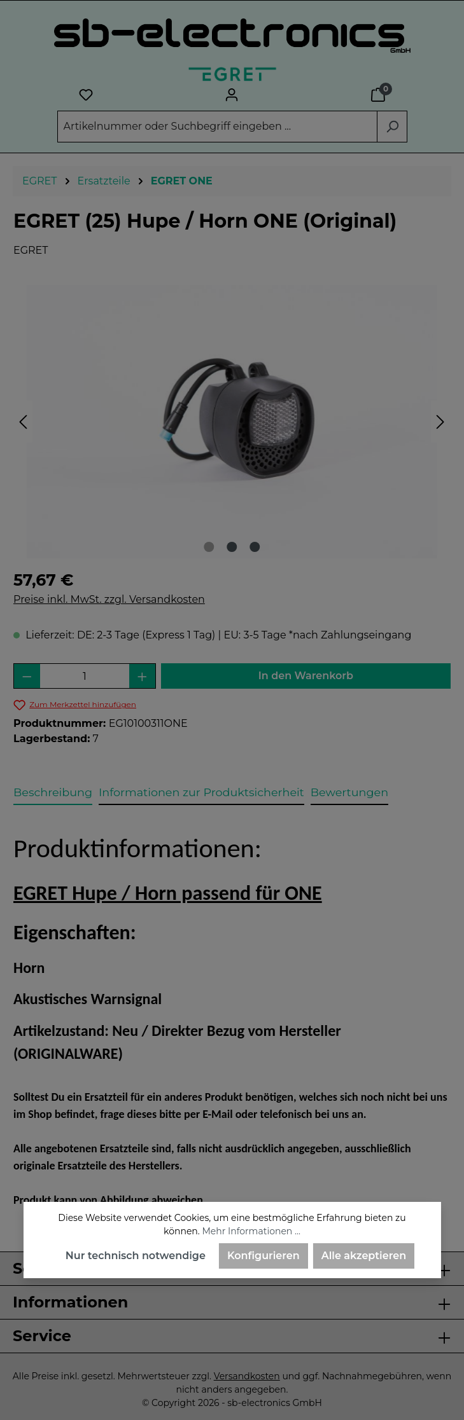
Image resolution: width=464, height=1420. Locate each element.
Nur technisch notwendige (136, 1256)
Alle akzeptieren (363, 1256)
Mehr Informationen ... (251, 1231)
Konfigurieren (263, 1256)
